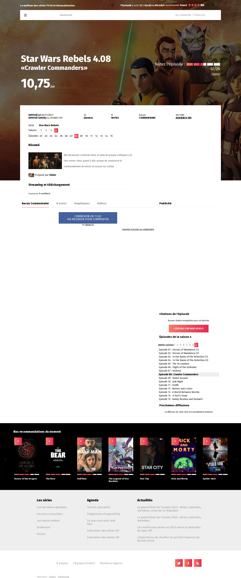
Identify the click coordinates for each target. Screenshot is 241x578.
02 (46, 136)
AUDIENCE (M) (183, 117)
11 (91, 136)
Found (147, 5)
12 (96, 136)
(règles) (215, 74)
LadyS (125, 5)
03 (51, 136)
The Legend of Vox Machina (121, 478)
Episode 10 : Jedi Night (171, 381)
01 (41, 136)
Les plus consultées (50, 514)
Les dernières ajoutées (52, 507)
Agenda (92, 500)
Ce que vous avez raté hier (101, 522)
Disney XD (56, 117)
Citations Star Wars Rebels (189, 328)
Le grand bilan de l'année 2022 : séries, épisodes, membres (169, 519)
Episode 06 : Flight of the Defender (178, 367)
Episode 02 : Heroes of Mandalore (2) (179, 353)
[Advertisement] (182, 162)
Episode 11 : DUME (169, 385)
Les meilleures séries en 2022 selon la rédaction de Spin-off (168, 529)
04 (56, 136)
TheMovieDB (63, 577)
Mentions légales (111, 563)
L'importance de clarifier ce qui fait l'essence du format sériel (168, 539)
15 (111, 136)
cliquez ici (89, 225)
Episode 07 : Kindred (170, 370)
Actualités (144, 500)
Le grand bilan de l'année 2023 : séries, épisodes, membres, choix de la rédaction (169, 508)
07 (71, 136)
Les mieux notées (48, 520)
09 (81, 136)
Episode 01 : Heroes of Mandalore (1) (179, 349)
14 (106, 136)
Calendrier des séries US (103, 530)
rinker (52, 175)
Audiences (43, 527)
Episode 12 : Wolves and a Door (175, 388)
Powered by (39, 194)
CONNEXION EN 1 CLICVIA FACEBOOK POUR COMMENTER (88, 218)
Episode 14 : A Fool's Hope (173, 395)
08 (76, 136)
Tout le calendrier (98, 507)
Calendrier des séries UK (103, 537)
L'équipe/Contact (84, 563)
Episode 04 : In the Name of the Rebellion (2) (183, 360)
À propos (62, 563)
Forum (41, 534)
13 (101, 136)
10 (86, 136)
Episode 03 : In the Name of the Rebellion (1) (183, 356)
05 (61, 136)
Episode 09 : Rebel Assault (173, 378)
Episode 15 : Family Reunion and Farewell (181, 399)
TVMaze (52, 577)
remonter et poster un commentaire (138, 229)
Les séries (44, 500)
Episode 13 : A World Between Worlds (179, 392)
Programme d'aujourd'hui (103, 514)
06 (66, 136)
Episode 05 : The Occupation (174, 363)
